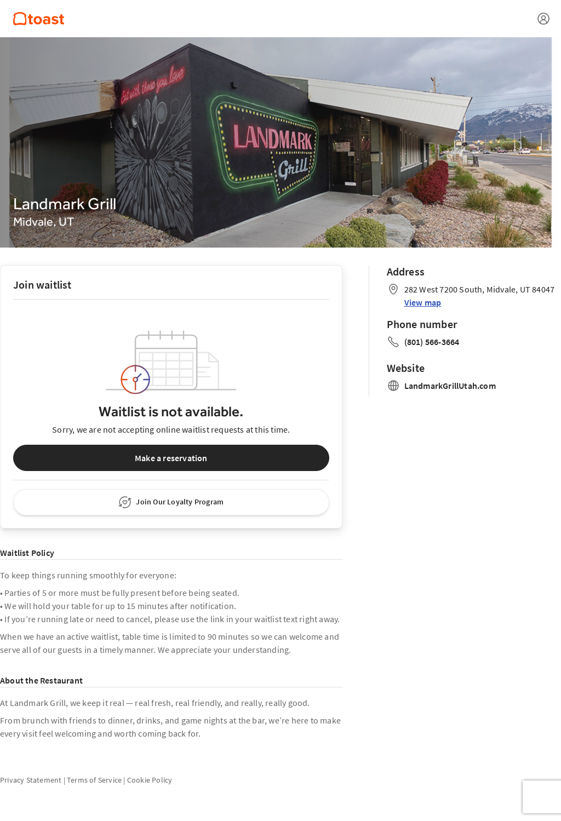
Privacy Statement (30, 780)
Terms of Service (94, 780)
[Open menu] (543, 19)
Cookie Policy (150, 780)
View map (423, 302)
